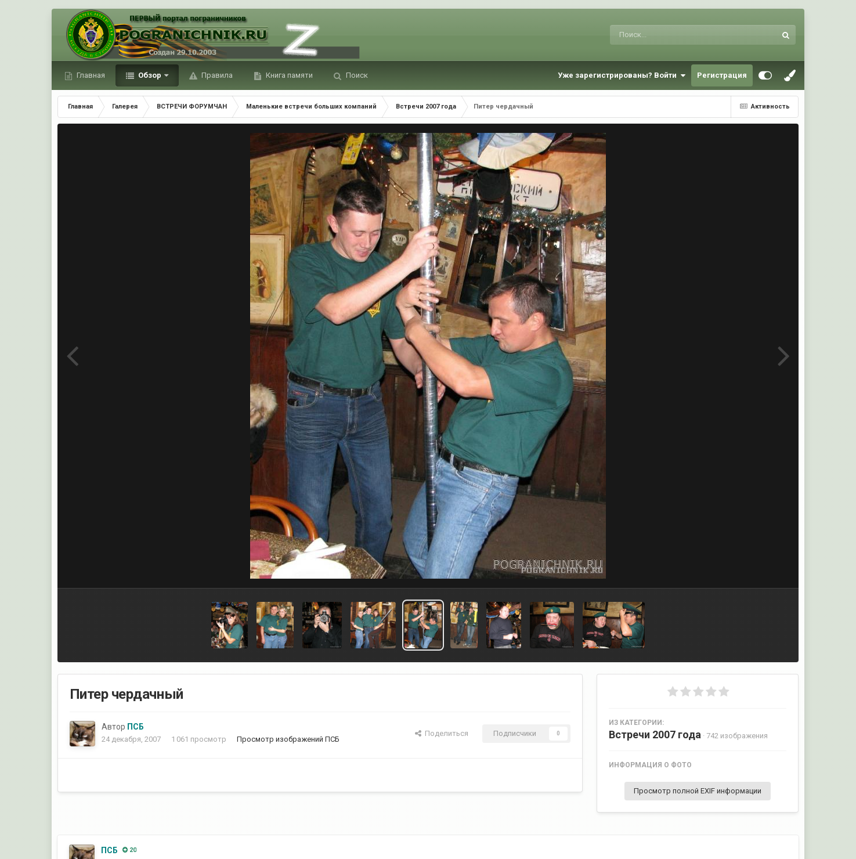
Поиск (356, 75)
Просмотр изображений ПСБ (288, 739)
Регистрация (722, 75)
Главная (90, 75)
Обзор (149, 75)
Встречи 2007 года (655, 734)
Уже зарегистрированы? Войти (621, 75)
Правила (216, 75)
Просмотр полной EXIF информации (697, 790)
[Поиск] (671, 35)
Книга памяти (288, 75)
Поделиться (441, 733)
